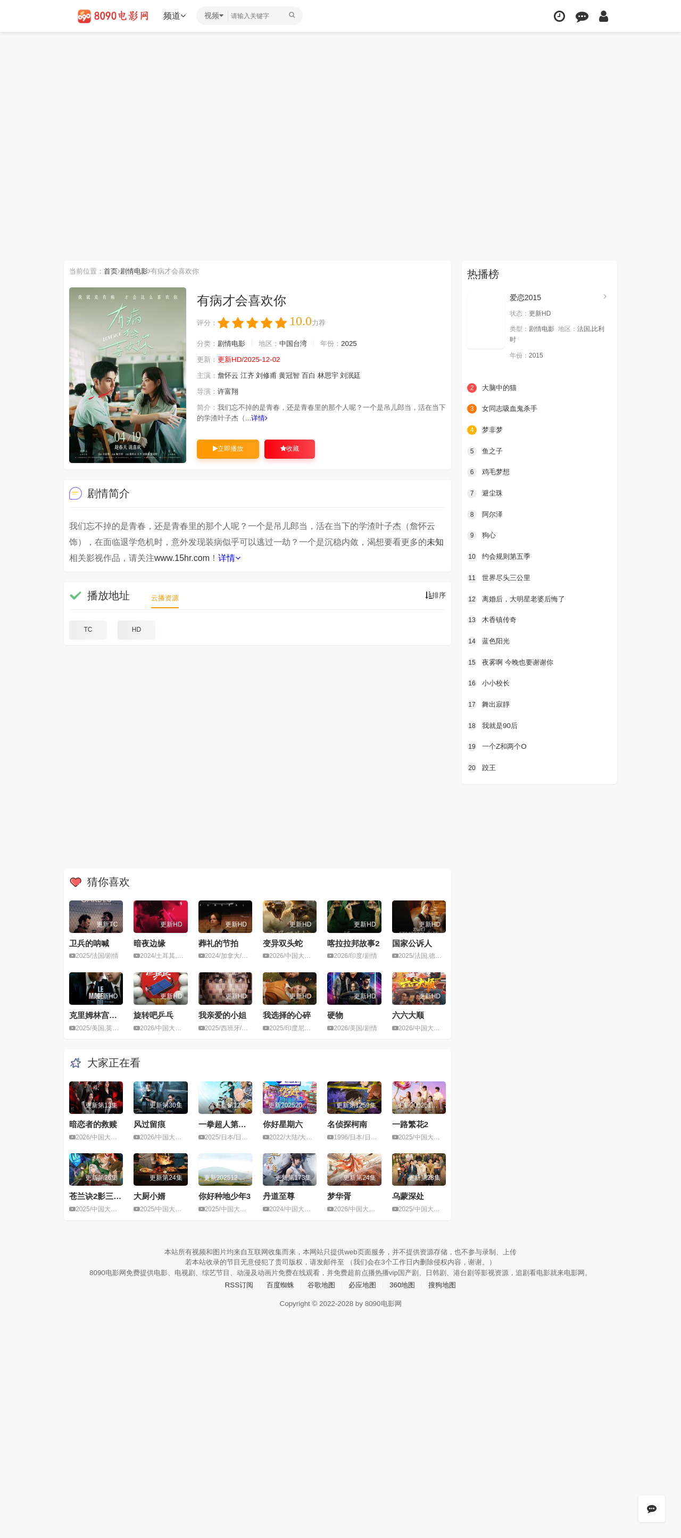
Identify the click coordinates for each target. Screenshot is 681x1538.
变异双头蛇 (283, 942)
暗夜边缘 (149, 942)
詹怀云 (230, 375)
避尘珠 (485, 493)
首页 (113, 271)
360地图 (405, 1283)
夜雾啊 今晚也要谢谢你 (513, 661)
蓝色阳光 (489, 640)
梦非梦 (485, 429)
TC (88, 629)
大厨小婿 (149, 1195)
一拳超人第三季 (226, 1123)
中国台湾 (299, 344)
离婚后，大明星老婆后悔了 (519, 598)
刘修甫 (272, 375)
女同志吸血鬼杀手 (504, 409)
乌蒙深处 (408, 1195)
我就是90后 (493, 724)
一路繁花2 (410, 1123)
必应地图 (363, 1283)
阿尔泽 (485, 514)
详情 (286, 418)
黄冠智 (296, 375)
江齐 (251, 375)
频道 (176, 15)
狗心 (482, 535)
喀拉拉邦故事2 (353, 942)
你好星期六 (283, 1123)
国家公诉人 (412, 942)
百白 (317, 375)
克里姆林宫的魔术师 (105, 1014)
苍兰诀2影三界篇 (99, 1195)
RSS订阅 (234, 1283)
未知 (435, 542)
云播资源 (166, 597)
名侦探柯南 (347, 1123)
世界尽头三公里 (500, 577)
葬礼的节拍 (218, 942)
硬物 (335, 1014)
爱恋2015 (525, 297)
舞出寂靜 (489, 703)
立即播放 (228, 448)
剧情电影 (139, 271)
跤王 (482, 767)
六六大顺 (408, 1014)
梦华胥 (339, 1195)
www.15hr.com (182, 558)
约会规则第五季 (500, 556)
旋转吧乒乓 (153, 1014)
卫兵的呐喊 (89, 942)
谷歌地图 (320, 1283)
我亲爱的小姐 (222, 1014)
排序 (434, 595)
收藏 (289, 448)
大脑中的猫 (493, 387)
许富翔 (230, 391)
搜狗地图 (447, 1283)
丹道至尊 (279, 1195)
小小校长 (489, 682)
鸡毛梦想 (489, 471)
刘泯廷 (362, 375)
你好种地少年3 (224, 1195)
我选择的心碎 (287, 1014)
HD (136, 629)
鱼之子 (485, 451)
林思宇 (337, 375)
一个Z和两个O (498, 745)
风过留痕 (149, 1123)
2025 (358, 344)
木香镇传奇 (493, 619)
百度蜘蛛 (277, 1283)
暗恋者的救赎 (93, 1123)
